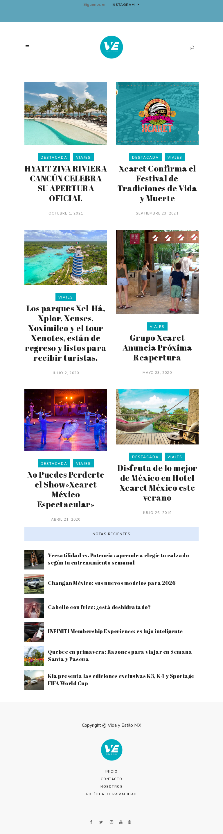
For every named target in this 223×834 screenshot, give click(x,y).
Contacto (112, 779)
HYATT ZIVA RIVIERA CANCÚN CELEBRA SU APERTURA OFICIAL (66, 183)
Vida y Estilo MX (124, 725)
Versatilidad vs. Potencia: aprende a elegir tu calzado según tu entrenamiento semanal (118, 559)
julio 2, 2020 (66, 373)
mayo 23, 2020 (157, 372)
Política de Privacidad (111, 794)
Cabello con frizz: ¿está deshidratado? (99, 606)
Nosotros (111, 787)
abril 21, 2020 (66, 519)
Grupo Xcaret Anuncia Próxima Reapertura (157, 347)
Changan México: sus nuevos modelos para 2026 (112, 582)
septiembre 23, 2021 (157, 213)
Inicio (111, 771)
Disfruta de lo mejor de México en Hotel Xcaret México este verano (157, 482)
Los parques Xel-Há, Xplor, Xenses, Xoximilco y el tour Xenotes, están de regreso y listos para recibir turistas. (66, 333)
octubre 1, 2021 (65, 213)
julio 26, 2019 (157, 512)
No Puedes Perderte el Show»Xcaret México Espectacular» (66, 489)
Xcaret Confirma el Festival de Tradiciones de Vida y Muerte (157, 183)
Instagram (125, 4)
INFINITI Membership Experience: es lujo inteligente (115, 631)
